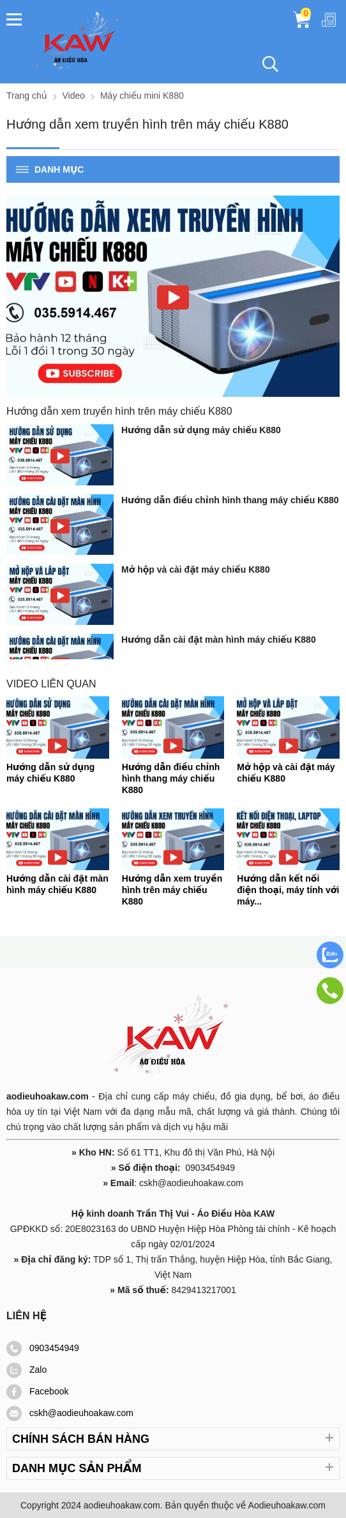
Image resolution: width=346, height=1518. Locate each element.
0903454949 (42, 1348)
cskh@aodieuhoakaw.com (69, 1413)
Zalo (26, 1370)
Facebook (37, 1391)
